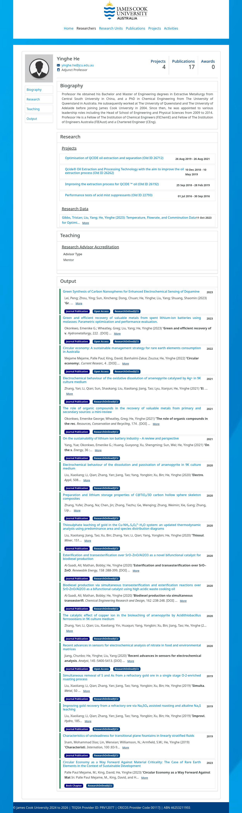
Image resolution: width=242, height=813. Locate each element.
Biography (34, 89)
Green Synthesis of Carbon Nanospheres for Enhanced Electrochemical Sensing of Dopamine (131, 291)
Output (32, 119)
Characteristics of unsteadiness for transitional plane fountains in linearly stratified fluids (128, 736)
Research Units (111, 28)
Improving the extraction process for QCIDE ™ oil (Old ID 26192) (112, 184)
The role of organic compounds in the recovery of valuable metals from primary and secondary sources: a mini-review (132, 410)
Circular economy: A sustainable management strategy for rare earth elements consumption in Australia (132, 350)
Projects (154, 28)
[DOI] (104, 333)
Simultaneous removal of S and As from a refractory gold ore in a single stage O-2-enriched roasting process (132, 677)
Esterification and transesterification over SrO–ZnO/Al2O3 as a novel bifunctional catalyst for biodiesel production (132, 557)
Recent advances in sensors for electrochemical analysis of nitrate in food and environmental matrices (132, 647)
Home (69, 28)
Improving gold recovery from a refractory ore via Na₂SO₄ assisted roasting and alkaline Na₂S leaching (132, 707)
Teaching (33, 109)
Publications (135, 28)
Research (33, 99)
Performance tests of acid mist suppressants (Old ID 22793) (108, 195)
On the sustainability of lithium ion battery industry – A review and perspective (121, 438)
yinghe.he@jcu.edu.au (78, 65)
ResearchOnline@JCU (127, 311)
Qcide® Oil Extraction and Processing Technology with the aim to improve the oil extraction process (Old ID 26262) (124, 171)
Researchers (86, 28)
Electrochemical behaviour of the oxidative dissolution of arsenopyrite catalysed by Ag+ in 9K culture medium (132, 380)
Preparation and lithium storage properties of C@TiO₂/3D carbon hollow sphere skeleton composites (132, 496)
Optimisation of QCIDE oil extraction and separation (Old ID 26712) (114, 158)
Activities (171, 28)
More (79, 303)
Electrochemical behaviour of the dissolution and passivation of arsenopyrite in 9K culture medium (132, 466)
